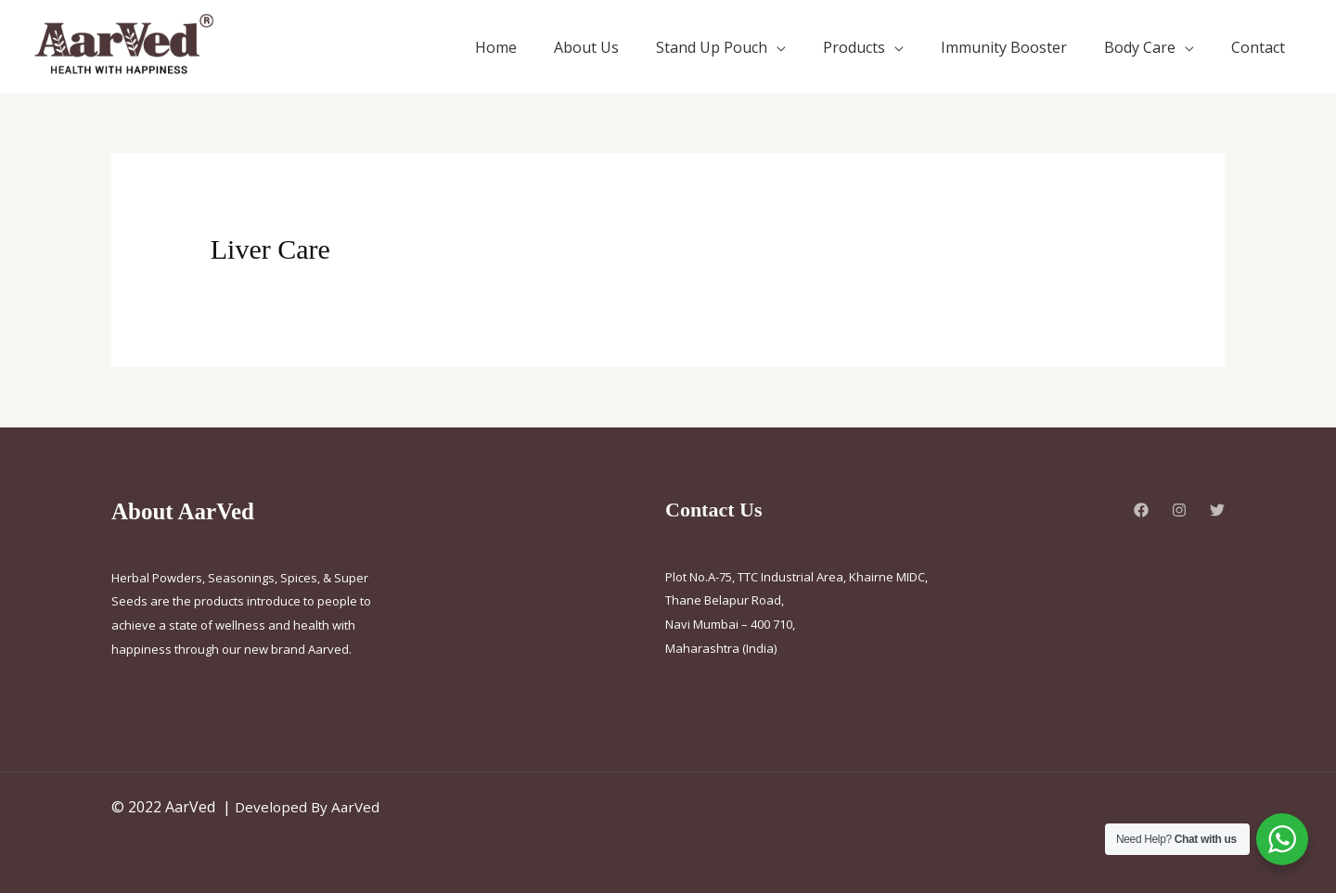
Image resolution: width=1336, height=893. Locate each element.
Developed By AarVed (309, 807)
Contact (1258, 47)
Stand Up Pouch (711, 47)
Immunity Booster (1004, 47)
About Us (586, 47)
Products (854, 47)
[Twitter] (1217, 510)
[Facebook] (1141, 510)
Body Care (1139, 47)
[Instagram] (1179, 510)
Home (496, 47)
